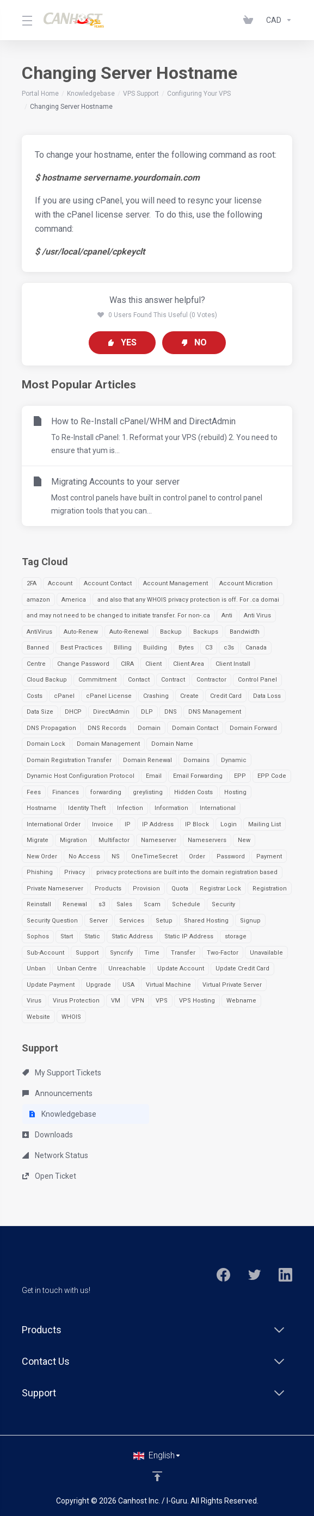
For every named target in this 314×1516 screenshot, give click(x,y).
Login (228, 824)
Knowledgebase (91, 93)
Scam (152, 904)
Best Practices (81, 647)
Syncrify (121, 952)
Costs (34, 696)
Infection (130, 808)
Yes (122, 342)
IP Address (158, 824)
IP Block (197, 824)
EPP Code (271, 775)
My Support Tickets (61, 1072)
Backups (205, 631)
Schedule (186, 904)
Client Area (188, 663)
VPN (138, 1000)
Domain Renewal (147, 760)
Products (108, 888)
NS (116, 856)
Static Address (132, 936)
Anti (226, 615)
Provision (146, 888)
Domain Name (172, 743)
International (218, 808)
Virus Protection (76, 1000)
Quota (179, 888)
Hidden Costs (193, 792)
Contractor (211, 679)
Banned (38, 647)
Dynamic (234, 760)
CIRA (127, 663)
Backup (171, 631)
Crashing (156, 696)
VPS (162, 1000)
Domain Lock (46, 743)
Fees (34, 792)
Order (197, 856)
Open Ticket (49, 1176)
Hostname (42, 808)
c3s (229, 647)
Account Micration (246, 583)
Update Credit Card (242, 968)
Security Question (52, 920)
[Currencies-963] (277, 20)
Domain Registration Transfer (69, 760)
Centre (36, 663)
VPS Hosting (197, 1000)
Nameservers (207, 840)
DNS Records (107, 728)
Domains (196, 760)
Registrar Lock (220, 888)
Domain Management (108, 743)
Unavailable (266, 952)
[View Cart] (250, 20)
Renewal (75, 904)
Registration (270, 888)
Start (66, 936)
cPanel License (109, 696)
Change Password (83, 663)
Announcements (57, 1093)
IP (128, 824)
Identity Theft (87, 808)
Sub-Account (45, 952)
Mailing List (264, 824)
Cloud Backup (47, 679)
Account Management (175, 583)
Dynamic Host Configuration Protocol (80, 775)
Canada (256, 647)
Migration (73, 840)
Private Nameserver (55, 888)
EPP (240, 775)
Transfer (183, 952)
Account (60, 583)
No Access (84, 856)
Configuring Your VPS (199, 93)
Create (189, 696)
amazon (38, 599)
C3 (208, 647)
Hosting (235, 792)
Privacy (74, 872)
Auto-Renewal (129, 631)
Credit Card (226, 696)
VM (115, 1000)
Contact (139, 679)
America (73, 599)
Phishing (40, 872)
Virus (34, 1000)
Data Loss (267, 696)
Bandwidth (245, 631)
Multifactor (114, 840)
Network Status (55, 1155)
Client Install (233, 663)
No (194, 342)
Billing (123, 647)
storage (236, 936)
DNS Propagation (51, 728)
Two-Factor (222, 952)
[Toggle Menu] (26, 20)
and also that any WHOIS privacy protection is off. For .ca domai (188, 599)
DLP (147, 711)
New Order (42, 856)
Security (223, 904)
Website (38, 1016)
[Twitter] (254, 1275)
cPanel (64, 696)
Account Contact (108, 583)
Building (155, 647)
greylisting (148, 792)
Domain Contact (195, 728)
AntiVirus (39, 631)
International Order (54, 824)
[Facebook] (223, 1275)
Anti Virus (257, 615)
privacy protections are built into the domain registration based (187, 872)
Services (131, 920)
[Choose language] (157, 1455)
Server (98, 920)
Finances (65, 792)
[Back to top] (157, 1476)
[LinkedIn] (285, 1275)
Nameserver (158, 840)
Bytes (186, 647)
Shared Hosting (206, 920)
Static (92, 936)
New (244, 840)
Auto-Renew (81, 631)
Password (231, 856)
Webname (241, 1000)
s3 (101, 904)
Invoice (102, 824)
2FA (31, 583)
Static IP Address (188, 936)
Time (151, 952)
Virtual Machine (168, 984)
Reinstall (39, 904)
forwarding (105, 792)
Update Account (180, 968)
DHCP (73, 711)
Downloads (47, 1134)
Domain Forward (253, 728)
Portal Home (40, 93)
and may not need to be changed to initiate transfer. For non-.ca (118, 615)
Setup (164, 920)
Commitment (97, 679)
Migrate (37, 840)
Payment (269, 856)
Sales (124, 904)
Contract (173, 679)
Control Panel (257, 679)
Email (154, 775)
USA (128, 984)
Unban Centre (77, 968)
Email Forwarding (198, 775)
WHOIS (71, 1016)
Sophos (38, 936)
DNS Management (214, 711)
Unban (36, 968)
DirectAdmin (111, 711)
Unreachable (127, 968)
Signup (250, 920)
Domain (149, 728)
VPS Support (141, 93)
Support (87, 952)
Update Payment (51, 984)
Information (171, 808)
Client (153, 663)
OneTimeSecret (154, 856)
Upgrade (98, 984)
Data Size (40, 711)
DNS (170, 711)
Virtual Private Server (232, 984)
